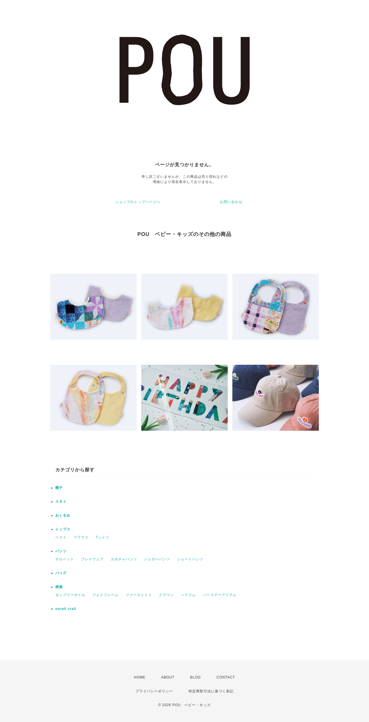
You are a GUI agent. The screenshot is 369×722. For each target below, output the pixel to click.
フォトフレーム (105, 595)
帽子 (59, 488)
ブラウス (81, 537)
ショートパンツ (190, 559)
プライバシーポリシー (154, 691)
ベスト (61, 537)
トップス (62, 529)
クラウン (166, 595)
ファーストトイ (139, 595)
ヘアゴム (188, 595)
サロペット (64, 559)
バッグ (61, 573)
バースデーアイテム (220, 595)
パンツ (61, 551)
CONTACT (225, 677)
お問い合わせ (231, 202)
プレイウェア (92, 559)
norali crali (65, 609)
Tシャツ (102, 537)
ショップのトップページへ (137, 202)
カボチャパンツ (124, 559)
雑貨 (59, 587)
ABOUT (167, 677)
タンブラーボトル (70, 595)
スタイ (61, 502)
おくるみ (62, 515)
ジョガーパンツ (157, 559)
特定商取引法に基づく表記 (211, 691)
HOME (140, 677)
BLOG (195, 677)
